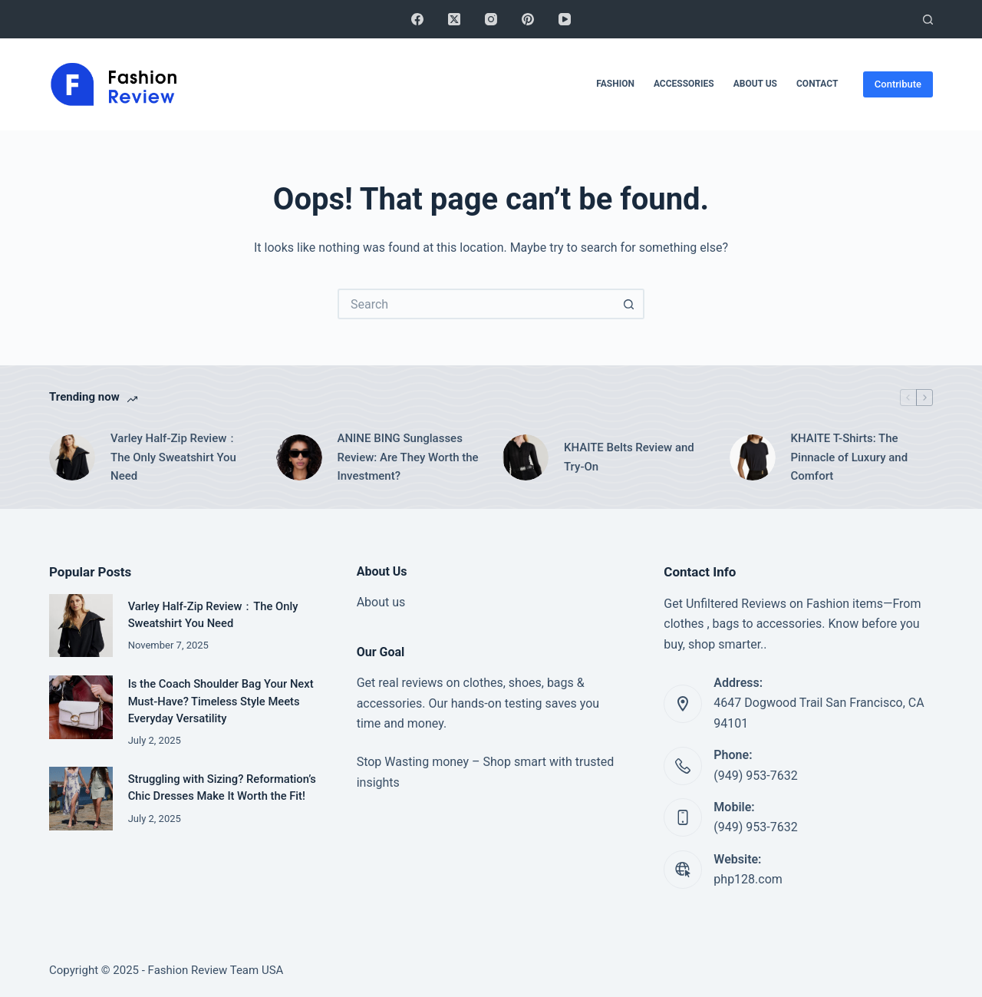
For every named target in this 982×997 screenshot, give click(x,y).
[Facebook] (417, 19)
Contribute (898, 84)
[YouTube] (565, 19)
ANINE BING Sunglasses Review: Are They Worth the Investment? (408, 457)
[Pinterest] (528, 19)
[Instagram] (491, 19)
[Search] (928, 20)
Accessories (684, 83)
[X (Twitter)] (454, 19)
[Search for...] (476, 304)
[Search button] (629, 304)
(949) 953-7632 (755, 775)
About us (381, 602)
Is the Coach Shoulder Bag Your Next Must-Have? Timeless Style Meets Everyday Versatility (221, 701)
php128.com (748, 879)
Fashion (615, 83)
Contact (817, 83)
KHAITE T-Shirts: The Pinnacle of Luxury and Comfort (849, 457)
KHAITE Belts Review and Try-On (629, 457)
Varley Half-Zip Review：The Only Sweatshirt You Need (174, 457)
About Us (755, 83)
